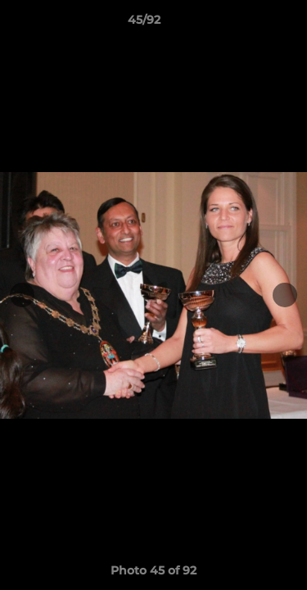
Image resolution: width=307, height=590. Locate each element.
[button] (248, 23)
